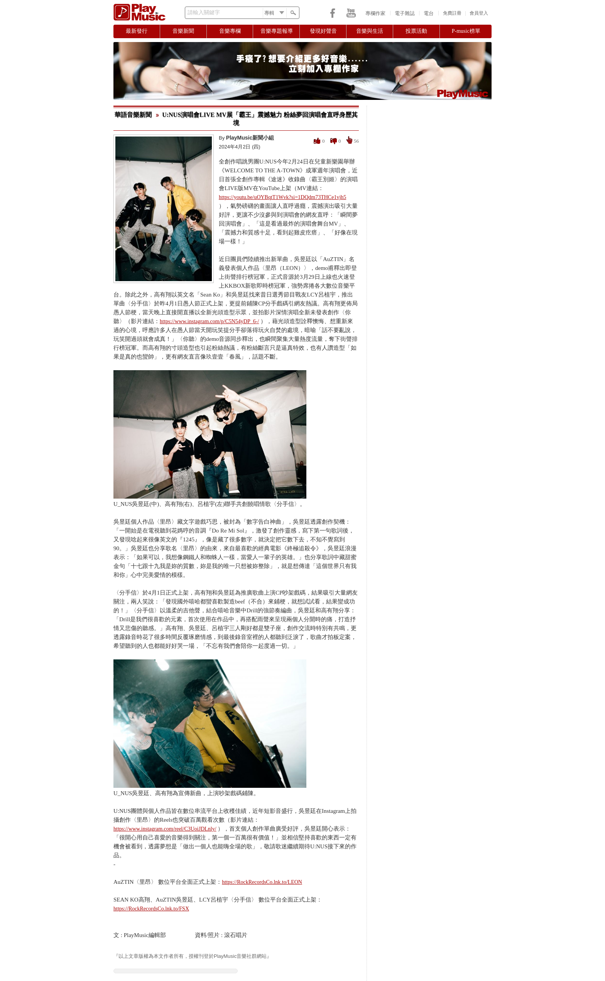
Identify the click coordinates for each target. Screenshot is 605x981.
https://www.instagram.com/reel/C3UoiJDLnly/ (164, 829)
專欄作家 (375, 13)
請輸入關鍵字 (204, 12)
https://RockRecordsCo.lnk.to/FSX (151, 909)
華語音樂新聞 (133, 114)
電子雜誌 (405, 13)
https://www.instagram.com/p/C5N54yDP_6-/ (209, 321)
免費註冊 (452, 13)
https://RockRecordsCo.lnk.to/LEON (262, 882)
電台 (429, 13)
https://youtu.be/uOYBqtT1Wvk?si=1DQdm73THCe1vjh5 (282, 197)
